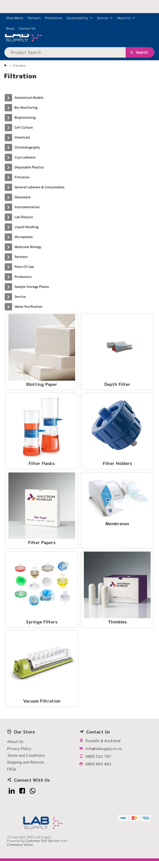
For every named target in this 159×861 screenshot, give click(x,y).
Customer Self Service (42, 840)
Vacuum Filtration (41, 701)
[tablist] (79, 82)
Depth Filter (117, 384)
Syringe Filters (41, 622)
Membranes (117, 524)
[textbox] (65, 52)
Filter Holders (117, 463)
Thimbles (117, 622)
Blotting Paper (41, 384)
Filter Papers (41, 542)
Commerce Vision (20, 844)
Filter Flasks (42, 463)
